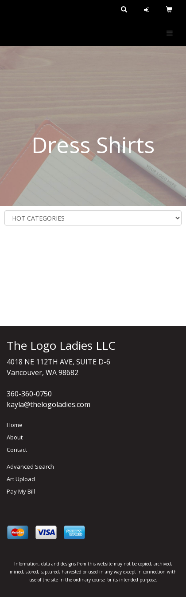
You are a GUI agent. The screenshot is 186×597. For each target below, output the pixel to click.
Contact (17, 450)
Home (15, 425)
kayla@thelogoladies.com (48, 404)
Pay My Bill (21, 491)
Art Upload (21, 479)
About (15, 437)
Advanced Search (30, 466)
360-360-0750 (29, 394)
